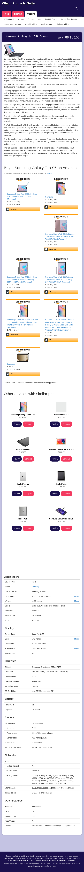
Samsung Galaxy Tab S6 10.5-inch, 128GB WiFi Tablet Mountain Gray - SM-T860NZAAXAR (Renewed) (59, 279)
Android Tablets (31, 24)
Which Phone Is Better (19, 3)
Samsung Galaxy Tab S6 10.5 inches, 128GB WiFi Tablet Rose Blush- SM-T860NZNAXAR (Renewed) (60, 236)
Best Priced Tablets (69, 19)
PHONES (18, 14)
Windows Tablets (62, 24)
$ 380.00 (23, 485)
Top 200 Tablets (51, 19)
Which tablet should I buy (14, 19)
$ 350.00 (61, 450)
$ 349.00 (23, 416)
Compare (28, 424)
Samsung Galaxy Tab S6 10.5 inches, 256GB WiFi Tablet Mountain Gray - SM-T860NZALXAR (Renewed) (22, 279)
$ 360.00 (61, 416)
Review (17, 424)
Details (49, 173)
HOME (6, 14)
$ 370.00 (23, 450)
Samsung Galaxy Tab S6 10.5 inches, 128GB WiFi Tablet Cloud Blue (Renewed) (22, 196)
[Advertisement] (42, 558)
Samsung (49, 197)
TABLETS (31, 14)
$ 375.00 (23, 520)
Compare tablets (34, 19)
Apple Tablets (46, 24)
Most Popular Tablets (12, 24)
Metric (76, 596)
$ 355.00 (61, 485)
